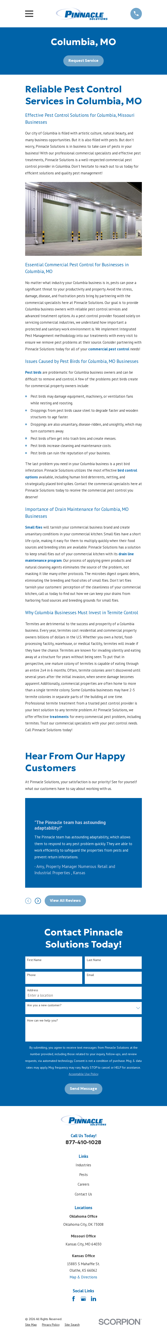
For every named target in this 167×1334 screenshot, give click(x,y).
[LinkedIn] (93, 1298)
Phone (31, 975)
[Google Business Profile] (83, 1298)
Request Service (83, 60)
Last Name (94, 960)
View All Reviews (65, 900)
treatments (59, 716)
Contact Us (83, 1194)
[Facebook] (73, 1298)
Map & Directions (83, 1277)
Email (90, 975)
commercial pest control (108, 349)
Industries (83, 1165)
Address (32, 990)
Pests (83, 1174)
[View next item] (38, 901)
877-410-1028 (83, 1142)
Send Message (83, 1088)
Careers (83, 1184)
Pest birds (33, 372)
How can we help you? (42, 1020)
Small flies (34, 527)
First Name (34, 960)
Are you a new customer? (44, 1005)
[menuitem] (31, 1324)
